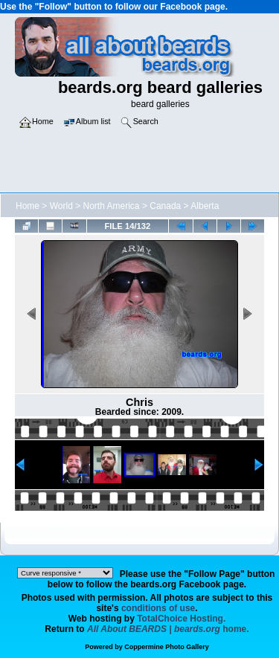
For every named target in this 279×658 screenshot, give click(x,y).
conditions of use (158, 608)
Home (27, 206)
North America (111, 206)
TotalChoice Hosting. (181, 618)
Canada (165, 206)
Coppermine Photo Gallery (166, 647)
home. (168, 629)
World (61, 206)
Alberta (204, 206)
